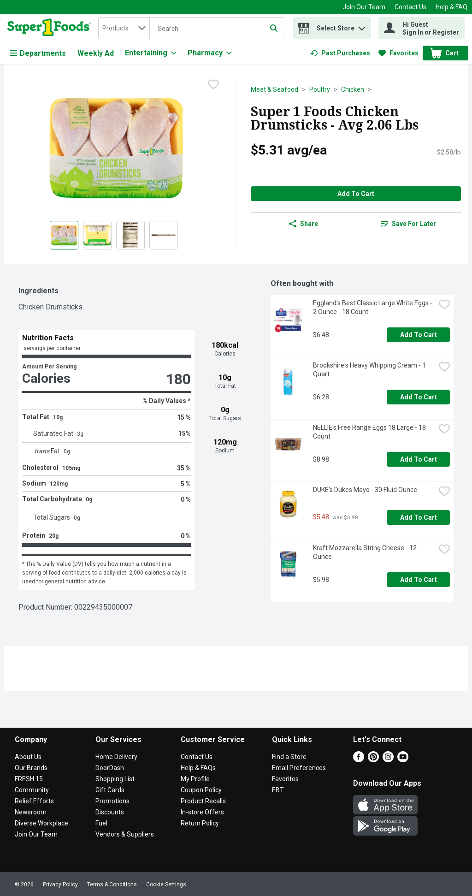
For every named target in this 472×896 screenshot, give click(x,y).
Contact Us (410, 7)
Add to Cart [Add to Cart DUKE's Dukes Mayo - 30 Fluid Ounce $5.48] (418, 517)
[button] (362, 26)
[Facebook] (358, 759)
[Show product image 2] (97, 235)
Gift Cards (109, 790)
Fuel (101, 823)
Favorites (285, 779)
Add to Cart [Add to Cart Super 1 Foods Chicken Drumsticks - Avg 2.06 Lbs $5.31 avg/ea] (355, 193)
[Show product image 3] (130, 235)
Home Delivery (116, 756)
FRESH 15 (29, 779)
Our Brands (31, 767)
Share (303, 223)
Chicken (352, 89)
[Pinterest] (373, 759)
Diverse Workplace (41, 823)
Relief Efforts (34, 801)
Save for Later (408, 223)
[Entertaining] (151, 53)
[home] (50, 28)
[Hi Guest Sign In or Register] (421, 28)
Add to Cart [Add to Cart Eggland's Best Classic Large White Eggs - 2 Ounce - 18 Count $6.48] (418, 334)
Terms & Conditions (112, 884)
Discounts (109, 812)
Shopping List (115, 779)
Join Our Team (363, 7)
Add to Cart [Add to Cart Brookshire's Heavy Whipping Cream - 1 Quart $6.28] (418, 397)
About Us (28, 756)
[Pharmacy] (210, 53)
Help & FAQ (451, 7)
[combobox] (124, 28)
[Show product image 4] (163, 235)
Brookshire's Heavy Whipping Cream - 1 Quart (370, 370)
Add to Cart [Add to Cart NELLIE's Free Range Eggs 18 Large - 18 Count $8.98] (418, 459)
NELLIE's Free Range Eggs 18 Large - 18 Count (370, 432)
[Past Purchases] (340, 53)
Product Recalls (203, 801)
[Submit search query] (273, 28)
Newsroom (31, 812)
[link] (340, 53)
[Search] (217, 29)
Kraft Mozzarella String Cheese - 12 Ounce (365, 552)
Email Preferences (299, 767)
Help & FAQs (198, 767)
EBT (278, 790)
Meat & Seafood (274, 89)
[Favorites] (398, 53)
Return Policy (200, 823)
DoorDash (109, 767)
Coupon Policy (201, 790)
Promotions (112, 801)
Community (32, 790)
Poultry (319, 89)
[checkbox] (213, 85)
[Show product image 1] (64, 235)
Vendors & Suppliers (124, 834)
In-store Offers (202, 812)
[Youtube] (402, 759)
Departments (38, 53)
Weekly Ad (95, 53)
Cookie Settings (166, 884)
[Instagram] (388, 759)
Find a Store (289, 756)
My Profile (195, 779)
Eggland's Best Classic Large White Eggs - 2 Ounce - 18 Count (373, 307)
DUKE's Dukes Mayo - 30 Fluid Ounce (365, 489)
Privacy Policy (60, 884)
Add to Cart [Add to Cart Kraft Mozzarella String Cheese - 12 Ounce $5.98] (418, 579)
